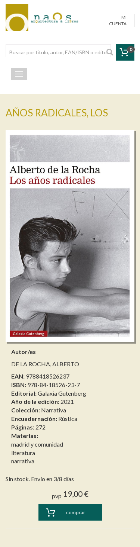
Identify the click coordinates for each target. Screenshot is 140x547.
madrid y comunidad (37, 444)
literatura (23, 452)
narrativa (22, 460)
